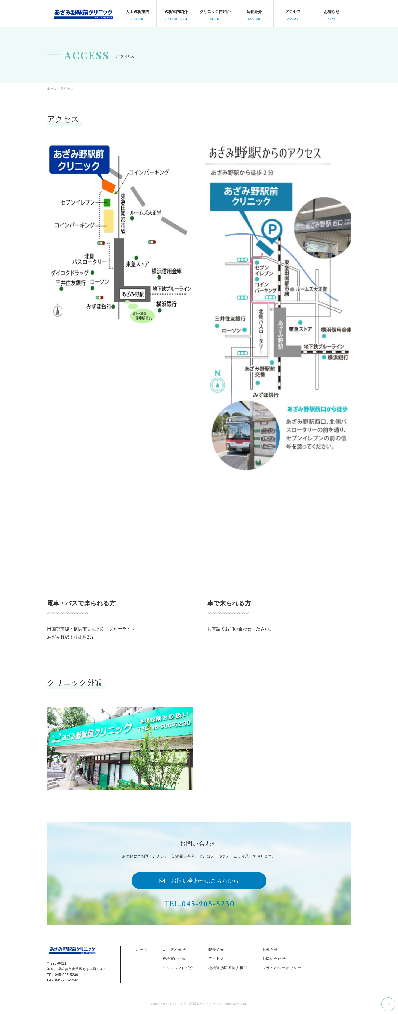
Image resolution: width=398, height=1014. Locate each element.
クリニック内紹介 (178, 968)
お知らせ (270, 950)
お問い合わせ (274, 959)
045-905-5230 (66, 975)
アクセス (216, 959)
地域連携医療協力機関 (228, 968)
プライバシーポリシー (282, 968)
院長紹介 (216, 950)
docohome (83, 13)
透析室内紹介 (174, 959)
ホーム (142, 950)
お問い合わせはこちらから (205, 881)
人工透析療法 (174, 950)
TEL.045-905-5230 (199, 904)
